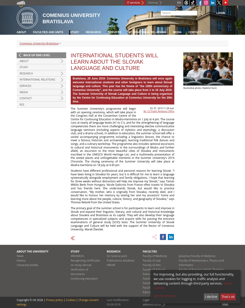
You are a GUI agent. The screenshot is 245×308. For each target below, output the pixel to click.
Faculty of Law (152, 260)
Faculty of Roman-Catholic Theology (201, 269)
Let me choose (164, 296)
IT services (133, 3)
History (21, 260)
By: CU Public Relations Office (159, 111)
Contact (195, 32)
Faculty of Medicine (155, 256)
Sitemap (153, 3)
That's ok (227, 296)
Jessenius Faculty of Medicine (197, 256)
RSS (22, 105)
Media (177, 32)
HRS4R (111, 265)
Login (220, 13)
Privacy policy (54, 300)
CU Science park (117, 256)
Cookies (71, 300)
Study (74, 32)
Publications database (120, 260)
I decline (211, 296)
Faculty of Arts (152, 265)
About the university (32, 251)
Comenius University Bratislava (39, 43)
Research (93, 32)
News (20, 256)
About (21, 32)
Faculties (150, 251)
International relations (147, 32)
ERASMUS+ (77, 256)
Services (114, 32)
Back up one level (36, 55)
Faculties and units (48, 32)
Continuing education (84, 278)
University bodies (27, 265)
